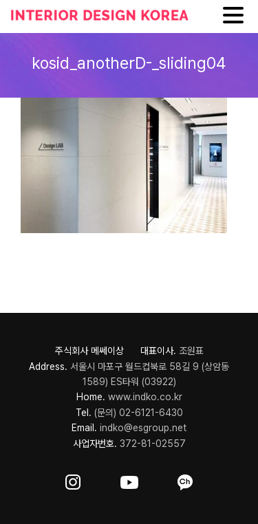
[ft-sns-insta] (73, 479)
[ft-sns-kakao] (185, 479)
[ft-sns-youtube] (129, 479)
